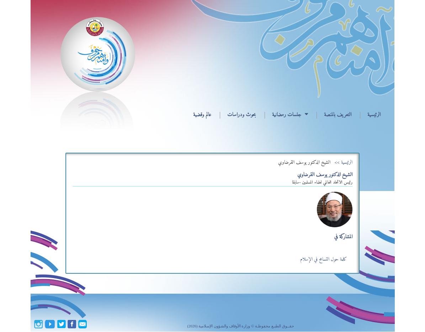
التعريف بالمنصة (337, 115)
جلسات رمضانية (286, 115)
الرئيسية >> (343, 162)
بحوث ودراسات (241, 115)
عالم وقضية (202, 115)
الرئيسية (374, 115)
